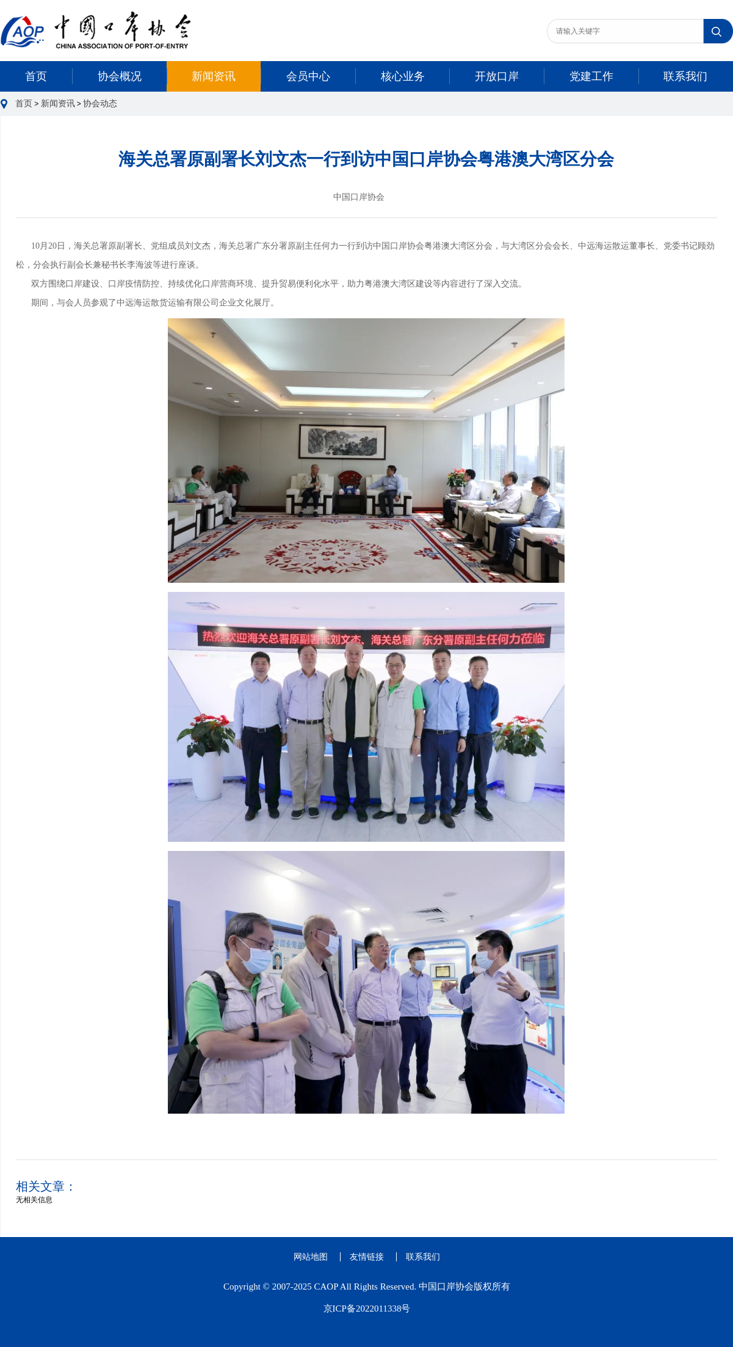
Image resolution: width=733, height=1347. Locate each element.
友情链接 (367, 1256)
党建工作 (591, 76)
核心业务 (403, 76)
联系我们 (685, 76)
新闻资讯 (214, 76)
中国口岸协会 (359, 197)
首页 (36, 76)
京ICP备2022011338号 (367, 1308)
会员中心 (308, 76)
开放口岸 (497, 76)
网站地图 (311, 1256)
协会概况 (120, 76)
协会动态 (100, 103)
